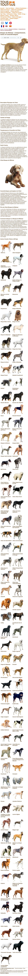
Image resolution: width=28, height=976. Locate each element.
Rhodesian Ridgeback (18, 898)
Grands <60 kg (14, 15)
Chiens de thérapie (5, 12)
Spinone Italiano (18, 939)
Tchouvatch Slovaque (6, 952)
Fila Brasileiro (6, 677)
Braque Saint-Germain (6, 455)
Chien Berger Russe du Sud (18, 482)
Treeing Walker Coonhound (6, 965)
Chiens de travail (16, 12)
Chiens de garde (4, 11)
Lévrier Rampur (6, 829)
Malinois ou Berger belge (18, 843)
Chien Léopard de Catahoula (6, 582)
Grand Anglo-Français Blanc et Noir (18, 730)
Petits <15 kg (21, 14)
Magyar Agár (18, 829)
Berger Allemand (18, 308)
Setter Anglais (6, 925)
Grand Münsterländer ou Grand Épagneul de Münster (18, 759)
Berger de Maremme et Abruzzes (18, 335)
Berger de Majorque (6, 334)
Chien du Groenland (18, 540)
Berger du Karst (6, 361)
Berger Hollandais (18, 361)
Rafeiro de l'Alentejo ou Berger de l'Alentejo (18, 884)
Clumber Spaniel (18, 609)
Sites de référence (5, 20)
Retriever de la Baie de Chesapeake (6, 899)
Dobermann (6, 651)
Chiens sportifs (15, 11)
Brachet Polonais (18, 415)
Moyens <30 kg (4, 15)
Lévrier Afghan (18, 814)
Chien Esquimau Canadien (6, 554)
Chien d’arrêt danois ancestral (6, 496)
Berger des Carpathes (6, 348)
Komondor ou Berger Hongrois (18, 787)
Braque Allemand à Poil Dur (18, 429)
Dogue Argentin (18, 651)
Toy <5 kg (2, 14)
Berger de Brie (18, 321)
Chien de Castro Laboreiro (18, 511)
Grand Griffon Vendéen (6, 758)
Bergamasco (6, 308)
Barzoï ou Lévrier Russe (6, 294)
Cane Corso (18, 469)
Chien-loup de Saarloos (6, 568)
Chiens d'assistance (21, 8)
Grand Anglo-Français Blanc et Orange (6, 744)
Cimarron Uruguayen (18, 596)
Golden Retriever (6, 729)
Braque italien (18, 442)
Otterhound (18, 856)
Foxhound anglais (6, 703)
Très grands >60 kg (5, 17)
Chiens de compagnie (17, 9)
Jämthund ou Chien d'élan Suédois (6, 787)
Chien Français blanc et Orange (18, 554)
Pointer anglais (18, 870)
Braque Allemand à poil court (6, 429)
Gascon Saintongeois (18, 716)
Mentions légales (4, 973)
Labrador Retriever (18, 801)
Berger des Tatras (18, 348)
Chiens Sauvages (16, 17)
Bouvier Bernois (6, 402)
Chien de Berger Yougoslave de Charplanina (6, 511)
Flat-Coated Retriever (6, 690)
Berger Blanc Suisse (6, 321)
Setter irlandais (6, 939)
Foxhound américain (18, 690)
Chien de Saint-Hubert (6, 540)
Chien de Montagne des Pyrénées (18, 526)
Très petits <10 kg (12, 14)
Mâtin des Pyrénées (6, 856)
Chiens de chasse (5, 9)
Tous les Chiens (10, 8)
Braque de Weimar (6, 442)
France (6, 29)
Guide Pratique (14, 18)
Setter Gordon (18, 925)
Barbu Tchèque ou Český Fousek (18, 280)
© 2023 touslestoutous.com (7, 968)
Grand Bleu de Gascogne (18, 744)
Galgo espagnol (6, 716)
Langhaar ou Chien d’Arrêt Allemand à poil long (6, 815)
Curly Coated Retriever (6, 637)
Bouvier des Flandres (18, 402)
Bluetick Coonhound (18, 374)
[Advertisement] (14, 87)
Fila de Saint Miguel (18, 677)
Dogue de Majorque (6, 664)
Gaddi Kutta (18, 703)
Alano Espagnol (18, 252)
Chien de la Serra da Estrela (6, 526)
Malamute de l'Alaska (6, 842)
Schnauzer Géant (18, 912)
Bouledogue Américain (18, 388)
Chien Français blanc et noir (18, 568)
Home (1, 29)
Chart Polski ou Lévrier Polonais (6, 482)
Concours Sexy (4, 18)
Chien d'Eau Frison (18, 496)
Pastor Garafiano (6, 870)
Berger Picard (6, 374)
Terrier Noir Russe (18, 952)
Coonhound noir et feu (18, 623)
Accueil (2, 8)
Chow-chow (6, 609)
